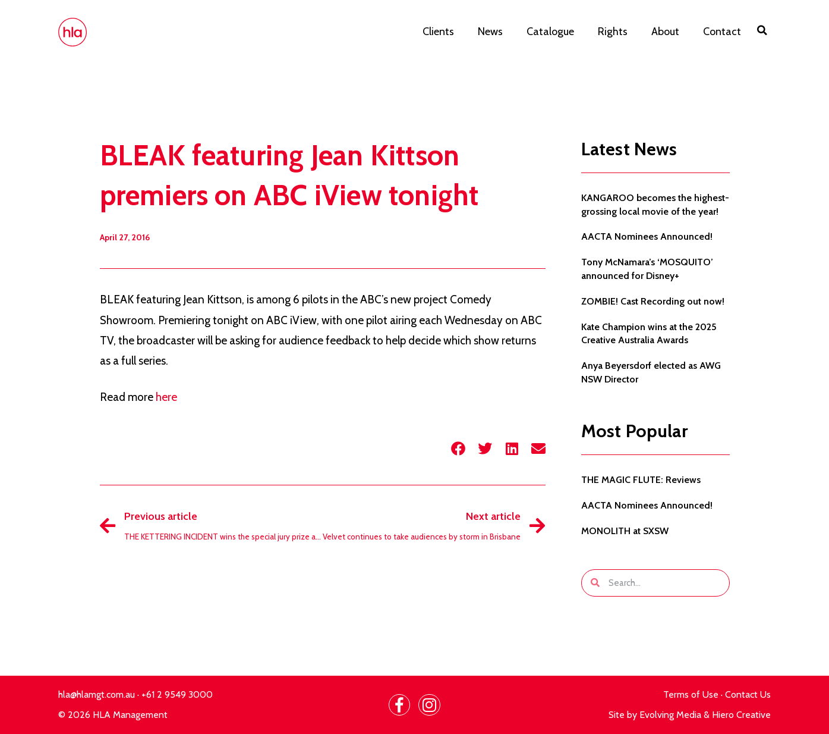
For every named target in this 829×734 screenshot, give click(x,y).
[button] (762, 30)
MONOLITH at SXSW (625, 531)
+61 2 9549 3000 (177, 694)
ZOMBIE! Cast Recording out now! (652, 301)
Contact (722, 31)
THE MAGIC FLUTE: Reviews (641, 479)
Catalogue (550, 31)
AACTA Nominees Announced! (647, 236)
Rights (613, 31)
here (166, 397)
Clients (438, 31)
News (490, 31)
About (665, 31)
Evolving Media (670, 714)
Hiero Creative (741, 714)
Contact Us (748, 694)
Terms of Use (690, 694)
